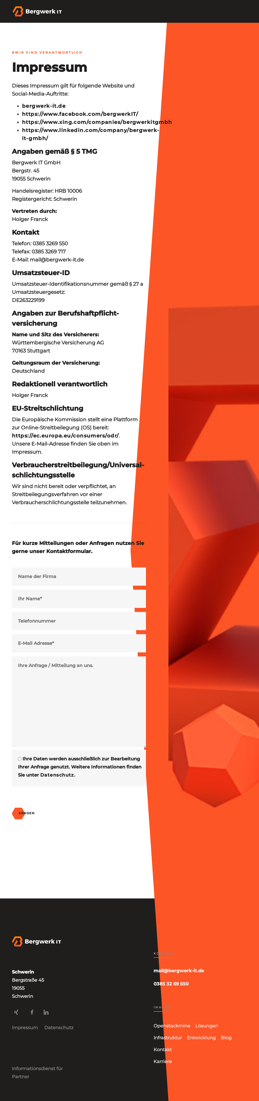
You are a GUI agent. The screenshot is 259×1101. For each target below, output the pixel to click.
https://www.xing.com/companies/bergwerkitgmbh (97, 122)
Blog (226, 1038)
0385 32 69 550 (171, 984)
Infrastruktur (168, 1038)
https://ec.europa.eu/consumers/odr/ (65, 436)
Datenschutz (57, 775)
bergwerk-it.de (44, 106)
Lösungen (206, 1026)
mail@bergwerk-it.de (179, 971)
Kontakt (163, 1049)
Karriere (163, 1061)
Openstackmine (172, 1026)
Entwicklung (201, 1038)
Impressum (25, 1027)
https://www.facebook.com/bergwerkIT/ (80, 114)
